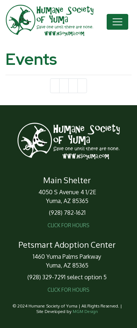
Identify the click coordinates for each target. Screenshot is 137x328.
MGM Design (85, 311)
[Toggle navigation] (117, 22)
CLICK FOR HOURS (68, 225)
